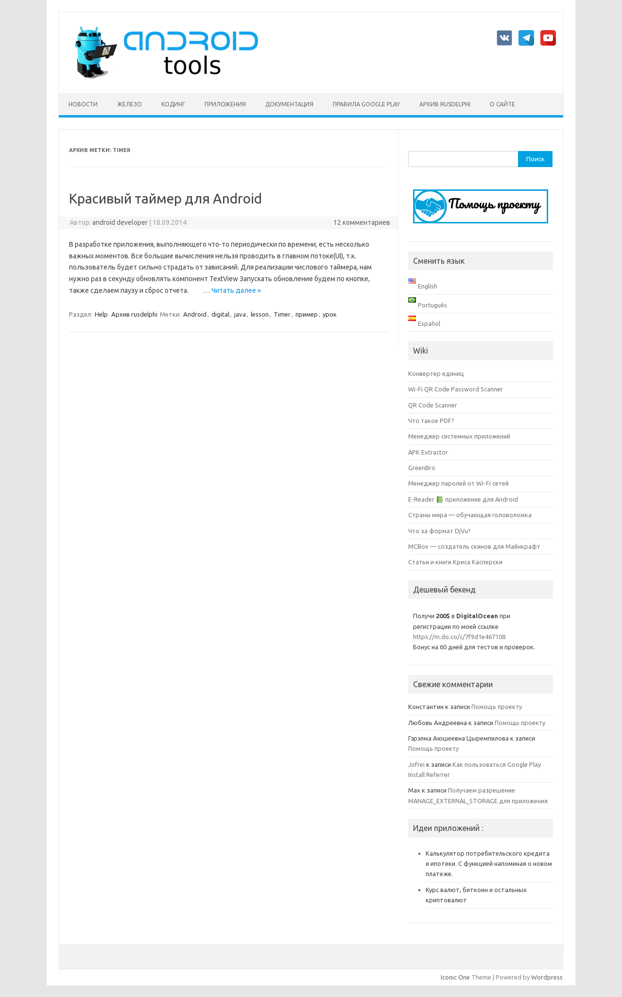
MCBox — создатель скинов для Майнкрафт (474, 546)
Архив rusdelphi (444, 104)
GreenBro (421, 467)
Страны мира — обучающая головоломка (470, 514)
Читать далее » (236, 290)
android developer (120, 222)
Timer (282, 314)
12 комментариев (361, 222)
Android (195, 314)
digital (220, 314)
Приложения (225, 104)
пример (306, 314)
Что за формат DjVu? (439, 530)
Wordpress (547, 977)
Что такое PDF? (431, 420)
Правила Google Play (366, 104)
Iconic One (455, 977)
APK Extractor (428, 452)
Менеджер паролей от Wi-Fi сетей (458, 483)
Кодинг (173, 104)
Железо (129, 104)
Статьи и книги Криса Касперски (455, 561)
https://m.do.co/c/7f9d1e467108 (459, 636)
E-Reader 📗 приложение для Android (463, 499)
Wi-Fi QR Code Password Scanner (455, 389)
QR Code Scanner (432, 405)
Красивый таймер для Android (165, 198)
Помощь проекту (496, 706)
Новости (83, 104)
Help (101, 314)
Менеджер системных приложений (459, 436)
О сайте (502, 104)
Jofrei (416, 764)
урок (330, 314)
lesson (260, 314)
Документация (289, 104)
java (240, 314)
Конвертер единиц (436, 373)
